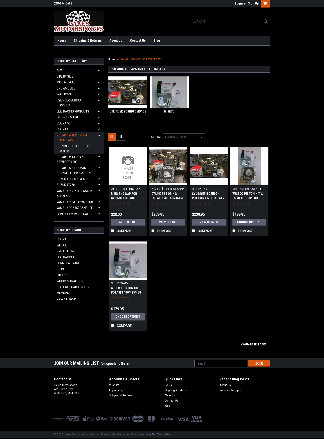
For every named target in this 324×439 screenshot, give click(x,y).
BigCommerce (122, 434)
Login (239, 3)
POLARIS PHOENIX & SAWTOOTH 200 (70, 159)
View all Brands (66, 299)
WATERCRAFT (66, 94)
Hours (61, 41)
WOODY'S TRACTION (70, 281)
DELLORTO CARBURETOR (73, 287)
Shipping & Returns (87, 41)
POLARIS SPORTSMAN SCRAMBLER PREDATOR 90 (74, 170)
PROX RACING (66, 251)
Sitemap (94, 434)
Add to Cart (128, 222)
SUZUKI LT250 (66, 185)
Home (111, 59)
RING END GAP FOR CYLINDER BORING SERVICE (124, 198)
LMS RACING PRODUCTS (73, 111)
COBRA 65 (63, 129)
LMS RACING (65, 257)
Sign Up (253, 3)
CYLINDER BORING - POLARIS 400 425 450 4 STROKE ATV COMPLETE (167, 198)
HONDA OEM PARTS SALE (73, 214)
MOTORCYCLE (66, 82)
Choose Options (249, 222)
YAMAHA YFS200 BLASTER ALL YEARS (74, 193)
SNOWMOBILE (66, 88)
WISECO (64, 151)
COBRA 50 (63, 123)
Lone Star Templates (157, 434)
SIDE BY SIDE (65, 76)
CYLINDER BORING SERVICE (76, 146)
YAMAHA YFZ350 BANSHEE (75, 208)
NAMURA (63, 293)
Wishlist (114, 385)
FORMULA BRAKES (69, 263)
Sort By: (156, 136)
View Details (168, 222)
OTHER (61, 275)
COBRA (61, 239)
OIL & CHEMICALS (69, 117)
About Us (115, 41)
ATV (59, 70)
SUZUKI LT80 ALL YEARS (72, 179)
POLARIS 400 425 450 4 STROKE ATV (72, 138)
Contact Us (138, 41)
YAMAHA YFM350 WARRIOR (75, 202)
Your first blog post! (231, 390)
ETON (60, 269)
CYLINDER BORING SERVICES (69, 103)
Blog (156, 41)
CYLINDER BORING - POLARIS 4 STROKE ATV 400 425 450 (208, 198)
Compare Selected (253, 344)
